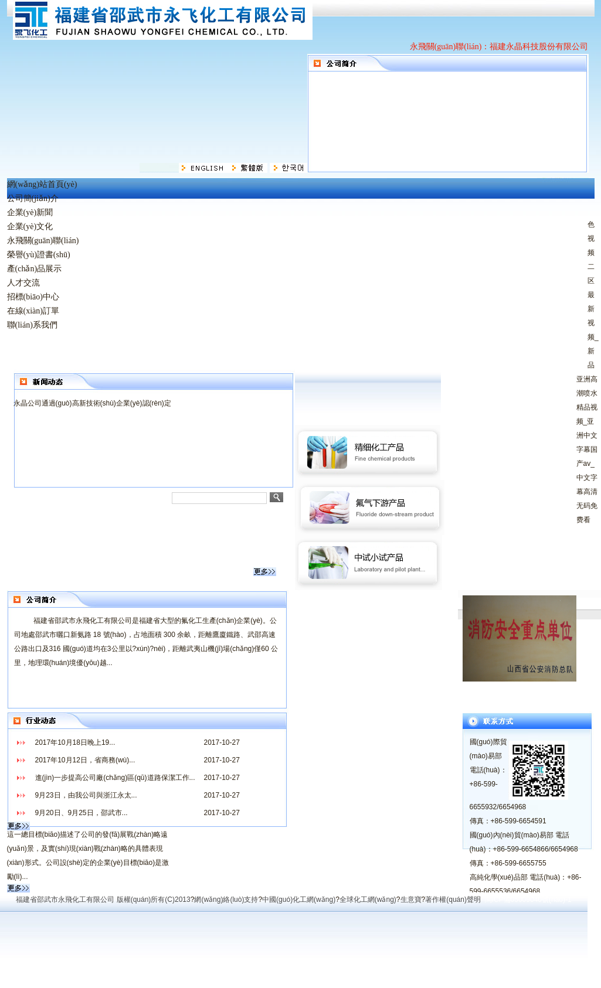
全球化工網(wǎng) (367, 899)
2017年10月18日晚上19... (75, 742)
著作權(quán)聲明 (453, 899)
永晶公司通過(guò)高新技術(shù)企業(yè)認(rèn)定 (92, 403)
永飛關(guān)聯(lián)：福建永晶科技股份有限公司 (499, 46)
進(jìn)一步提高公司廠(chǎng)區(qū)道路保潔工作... (115, 778)
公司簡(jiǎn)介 (33, 198)
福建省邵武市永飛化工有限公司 (65, 899)
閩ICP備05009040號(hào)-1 (528, 899)
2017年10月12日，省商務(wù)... (85, 760)
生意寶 (411, 899)
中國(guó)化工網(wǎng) (298, 899)
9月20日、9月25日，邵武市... (81, 813)
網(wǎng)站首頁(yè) (42, 184)
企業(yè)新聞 (30, 212)
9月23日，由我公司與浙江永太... (86, 795)
